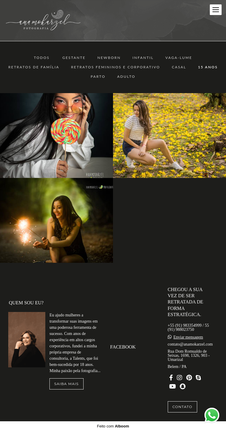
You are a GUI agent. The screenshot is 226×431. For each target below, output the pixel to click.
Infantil (143, 58)
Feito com (113, 426)
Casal (179, 67)
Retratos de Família (33, 67)
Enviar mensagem (188, 337)
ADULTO (126, 76)
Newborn (109, 58)
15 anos (208, 67)
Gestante (74, 58)
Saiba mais (66, 384)
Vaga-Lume (178, 58)
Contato (182, 406)
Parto (98, 76)
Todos (42, 58)
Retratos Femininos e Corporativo (115, 67)
